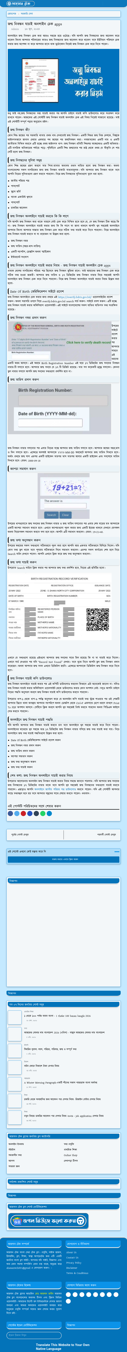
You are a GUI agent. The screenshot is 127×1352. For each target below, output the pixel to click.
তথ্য (25, 1028)
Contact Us (72, 1258)
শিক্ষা (25, 1095)
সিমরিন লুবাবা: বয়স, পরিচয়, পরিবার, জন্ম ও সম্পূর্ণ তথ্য (50, 1049)
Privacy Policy (73, 1263)
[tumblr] (88, 1294)
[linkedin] (95, 1294)
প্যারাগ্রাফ (27, 1078)
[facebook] (89, 4)
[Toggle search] (112, 3)
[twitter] (109, 1294)
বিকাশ (26, 1061)
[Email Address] (30, 1335)
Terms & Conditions (77, 1273)
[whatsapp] (94, 4)
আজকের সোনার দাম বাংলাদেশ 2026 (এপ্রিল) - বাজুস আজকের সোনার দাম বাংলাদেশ (64, 1033)
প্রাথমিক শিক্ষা (28, 1011)
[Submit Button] (57, 1335)
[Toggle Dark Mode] (106, 3)
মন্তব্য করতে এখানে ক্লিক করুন (63, 859)
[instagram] (116, 1294)
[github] (68, 1301)
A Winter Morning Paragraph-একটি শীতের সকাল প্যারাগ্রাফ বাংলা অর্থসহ (60, 1083)
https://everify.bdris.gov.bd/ (75, 297)
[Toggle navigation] (118, 3)
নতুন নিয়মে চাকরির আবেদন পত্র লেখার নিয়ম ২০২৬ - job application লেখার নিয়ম (64, 1116)
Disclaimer (71, 1268)
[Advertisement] (32, 935)
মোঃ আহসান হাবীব (45, 1294)
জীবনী (26, 1045)
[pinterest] (102, 1294)
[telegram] (82, 1294)
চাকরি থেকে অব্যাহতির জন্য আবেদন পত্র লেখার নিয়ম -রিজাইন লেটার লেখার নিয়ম (62, 1099)
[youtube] (99, 4)
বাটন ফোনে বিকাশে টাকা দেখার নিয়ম (41, 1066)
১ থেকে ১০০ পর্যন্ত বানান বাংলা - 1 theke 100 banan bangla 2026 (57, 1016)
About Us (71, 1252)
